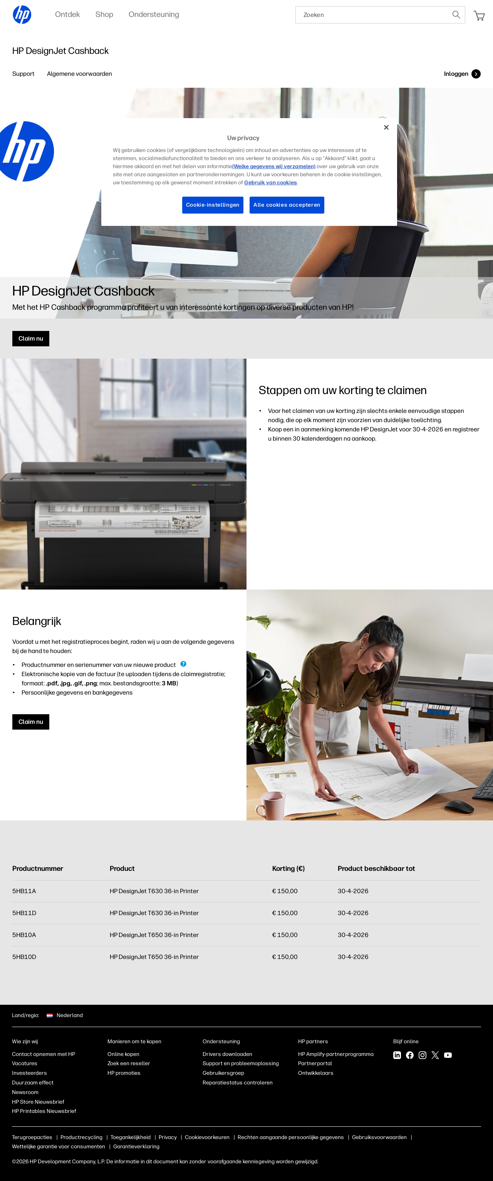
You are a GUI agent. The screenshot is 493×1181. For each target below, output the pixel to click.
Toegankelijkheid (131, 1137)
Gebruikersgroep (223, 1073)
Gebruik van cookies (270, 182)
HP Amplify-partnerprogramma (336, 1054)
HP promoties (124, 1073)
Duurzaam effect (33, 1082)
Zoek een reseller (128, 1063)
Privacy (168, 1137)
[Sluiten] (386, 127)
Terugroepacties (32, 1137)
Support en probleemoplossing (241, 1063)
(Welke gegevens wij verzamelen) (273, 166)
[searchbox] (372, 15)
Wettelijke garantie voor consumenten (58, 1146)
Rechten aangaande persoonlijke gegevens (291, 1137)
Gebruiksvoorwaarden (379, 1137)
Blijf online (406, 1041)
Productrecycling (81, 1137)
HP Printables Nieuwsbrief (44, 1111)
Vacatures (24, 1063)
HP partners (313, 1041)
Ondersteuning (221, 1041)
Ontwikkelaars (316, 1073)
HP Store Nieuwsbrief (38, 1102)
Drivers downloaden (227, 1054)
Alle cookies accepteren (286, 205)
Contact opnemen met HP (43, 1054)
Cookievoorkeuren (207, 1137)
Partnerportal (315, 1063)
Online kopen (123, 1054)
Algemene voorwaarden (79, 73)
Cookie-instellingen (213, 205)
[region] (249, 172)
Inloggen (456, 73)
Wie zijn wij (25, 1041)
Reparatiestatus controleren (238, 1082)
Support (23, 73)
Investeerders (29, 1073)
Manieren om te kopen (134, 1041)
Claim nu (30, 338)
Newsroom (25, 1092)
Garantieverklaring (136, 1146)
